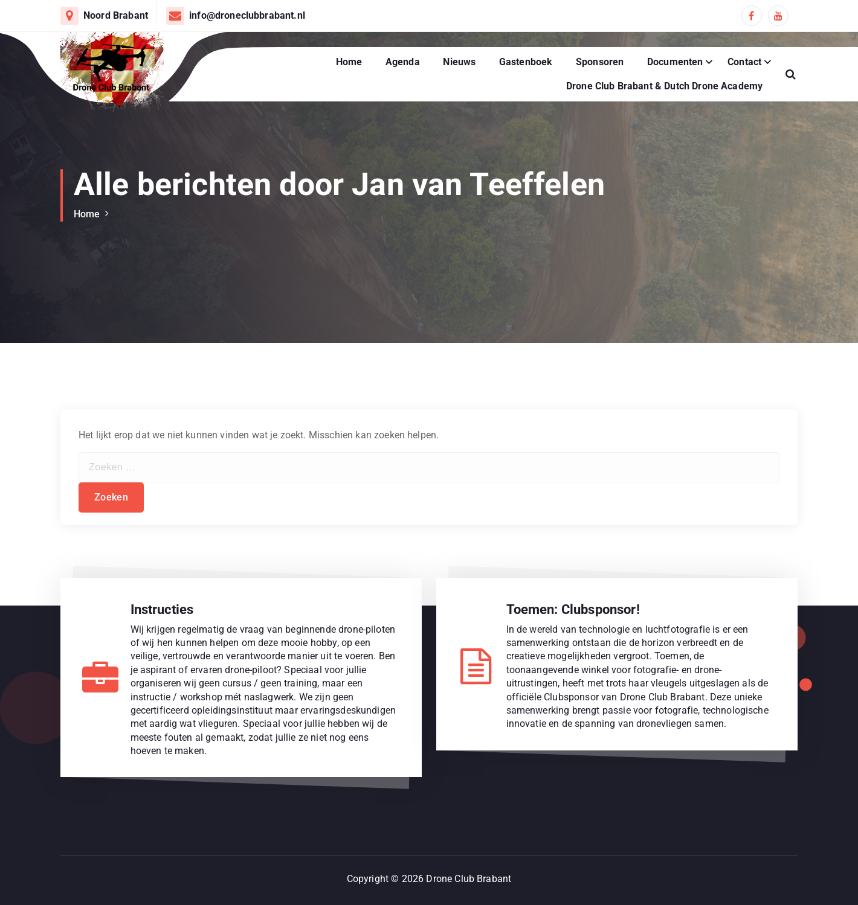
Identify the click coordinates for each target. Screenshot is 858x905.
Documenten (675, 62)
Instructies (162, 609)
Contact (744, 62)
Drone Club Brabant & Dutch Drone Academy (664, 86)
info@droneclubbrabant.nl (247, 15)
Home (349, 62)
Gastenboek (526, 62)
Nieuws (459, 62)
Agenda (402, 62)
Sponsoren (600, 62)
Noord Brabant (115, 15)
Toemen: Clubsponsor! (573, 609)
